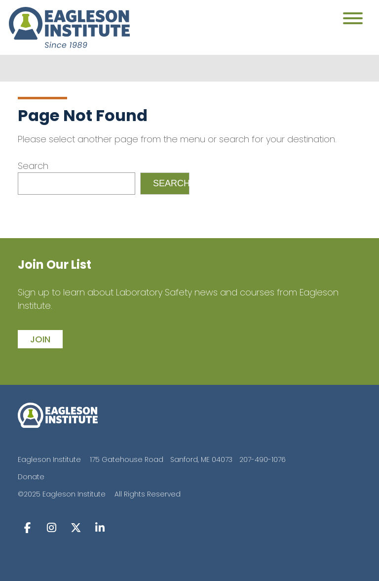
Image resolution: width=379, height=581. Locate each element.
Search (33, 166)
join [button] (40, 339)
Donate (31, 477)
